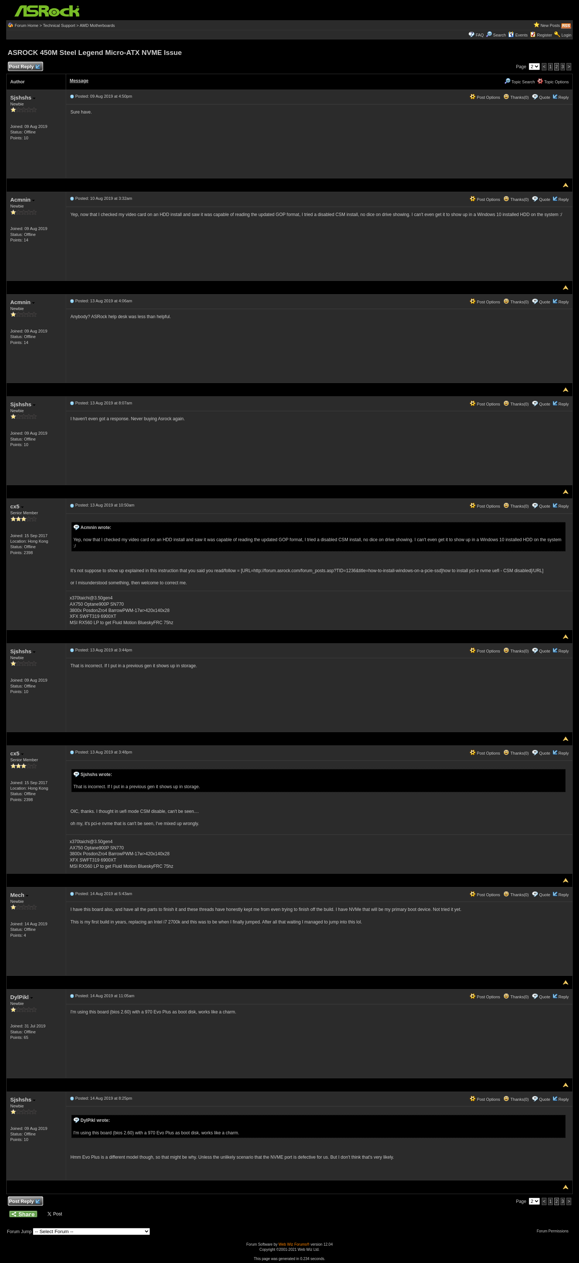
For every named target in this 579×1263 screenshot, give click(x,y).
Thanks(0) (515, 97)
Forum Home (26, 25)
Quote (544, 97)
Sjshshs (23, 97)
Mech (19, 895)
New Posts (550, 25)
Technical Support (59, 25)
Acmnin (22, 199)
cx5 (17, 506)
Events (518, 35)
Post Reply (24, 67)
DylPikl (21, 997)
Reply (563, 97)
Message (79, 80)
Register (544, 35)
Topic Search (519, 82)
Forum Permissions (554, 1231)
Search (499, 35)
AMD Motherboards (97, 25)
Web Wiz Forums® (293, 1244)
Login (566, 35)
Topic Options (553, 82)
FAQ (480, 35)
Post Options (485, 97)
